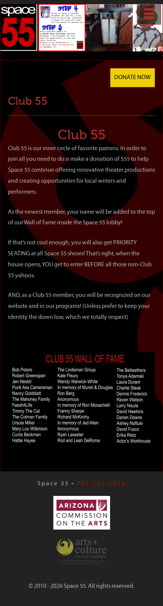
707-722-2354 (101, 484)
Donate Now (132, 78)
